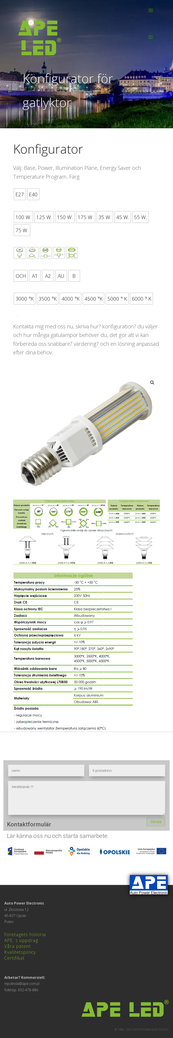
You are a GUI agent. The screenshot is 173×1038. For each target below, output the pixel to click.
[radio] (20, 194)
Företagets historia (25, 934)
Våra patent (17, 946)
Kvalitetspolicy (20, 952)
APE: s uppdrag (21, 940)
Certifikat (14, 958)
